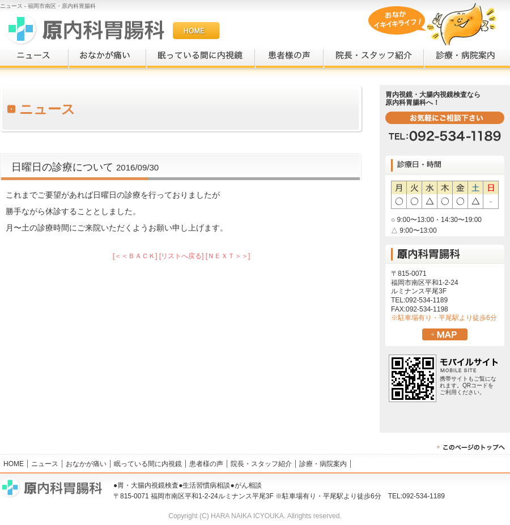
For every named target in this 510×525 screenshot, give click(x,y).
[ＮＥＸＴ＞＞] (228, 256)
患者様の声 (289, 57)
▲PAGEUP (473, 447)
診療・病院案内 (467, 57)
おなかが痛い (107, 57)
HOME (13, 464)
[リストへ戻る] (181, 256)
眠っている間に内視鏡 (200, 57)
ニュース (34, 57)
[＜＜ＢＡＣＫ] (135, 256)
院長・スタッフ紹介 (374, 57)
